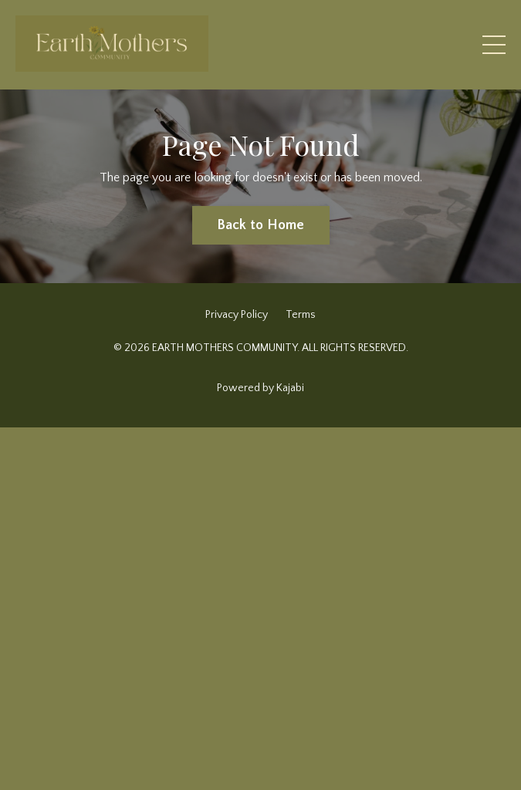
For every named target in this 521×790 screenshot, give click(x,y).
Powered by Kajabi (260, 388)
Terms (301, 315)
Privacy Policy (236, 315)
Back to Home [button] (261, 225)
